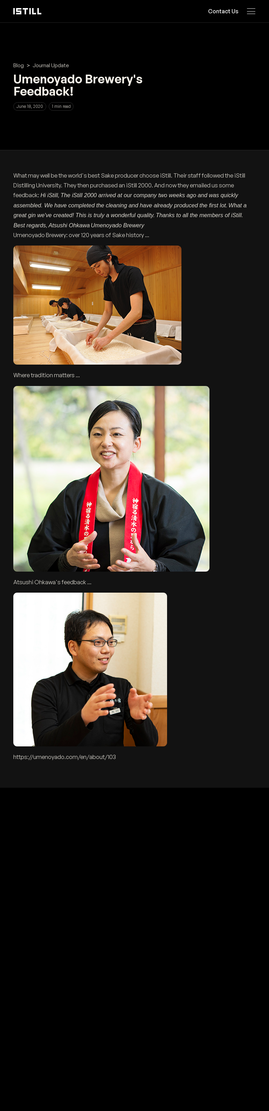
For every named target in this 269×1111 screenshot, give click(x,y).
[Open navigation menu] (251, 11)
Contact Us (223, 11)
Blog (18, 65)
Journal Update (51, 65)
